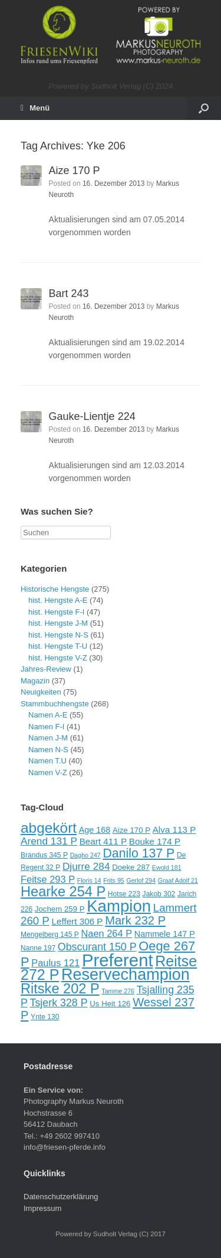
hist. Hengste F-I (56, 612)
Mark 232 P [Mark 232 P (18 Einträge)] (135, 920)
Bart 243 (69, 293)
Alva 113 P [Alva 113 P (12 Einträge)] (174, 830)
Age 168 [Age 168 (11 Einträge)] (95, 830)
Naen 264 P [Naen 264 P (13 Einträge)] (106, 933)
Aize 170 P (74, 170)
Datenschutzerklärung (61, 1196)
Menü (35, 108)
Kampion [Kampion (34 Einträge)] (119, 906)
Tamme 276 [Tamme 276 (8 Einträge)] (117, 991)
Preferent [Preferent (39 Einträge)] (117, 960)
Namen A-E (47, 714)
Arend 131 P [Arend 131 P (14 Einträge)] (49, 841)
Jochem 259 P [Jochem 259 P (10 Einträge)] (60, 909)
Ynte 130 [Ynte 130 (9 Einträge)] (45, 1017)
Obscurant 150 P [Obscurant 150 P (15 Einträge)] (97, 947)
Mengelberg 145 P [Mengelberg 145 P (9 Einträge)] (50, 934)
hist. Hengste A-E (57, 600)
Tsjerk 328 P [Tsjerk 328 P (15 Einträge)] (59, 1003)
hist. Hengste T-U (57, 646)
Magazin (35, 680)
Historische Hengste (55, 589)
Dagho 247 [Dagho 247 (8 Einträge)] (85, 855)
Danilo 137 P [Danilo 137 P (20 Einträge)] (138, 853)
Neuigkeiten (41, 692)
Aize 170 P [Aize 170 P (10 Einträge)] (131, 830)
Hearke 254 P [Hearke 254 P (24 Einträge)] (63, 891)
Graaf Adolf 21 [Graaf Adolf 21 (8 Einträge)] (178, 880)
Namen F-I (46, 726)
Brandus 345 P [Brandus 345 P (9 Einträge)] (44, 855)
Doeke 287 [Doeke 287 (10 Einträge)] (131, 867)
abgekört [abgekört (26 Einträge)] (49, 828)
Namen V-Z (47, 772)
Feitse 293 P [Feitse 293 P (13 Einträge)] (48, 879)
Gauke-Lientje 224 (92, 416)
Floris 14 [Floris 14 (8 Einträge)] (89, 880)
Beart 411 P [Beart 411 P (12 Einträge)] (103, 841)
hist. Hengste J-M (58, 623)
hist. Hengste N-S (58, 634)
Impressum (42, 1208)
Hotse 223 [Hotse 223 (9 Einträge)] (124, 894)
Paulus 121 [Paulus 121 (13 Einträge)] (55, 962)
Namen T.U (47, 760)
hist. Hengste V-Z (57, 657)
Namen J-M (48, 737)
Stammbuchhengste (55, 703)
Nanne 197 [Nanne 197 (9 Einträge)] (38, 948)
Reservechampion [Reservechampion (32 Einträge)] (125, 974)
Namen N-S (48, 749)
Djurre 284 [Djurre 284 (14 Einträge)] (86, 866)
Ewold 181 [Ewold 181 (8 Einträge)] (167, 867)
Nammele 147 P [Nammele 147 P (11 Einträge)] (164, 934)
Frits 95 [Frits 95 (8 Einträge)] (113, 880)
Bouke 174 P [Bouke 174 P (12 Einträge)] (154, 841)
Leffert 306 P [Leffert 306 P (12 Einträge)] (77, 921)
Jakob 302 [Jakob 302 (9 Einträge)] (159, 894)
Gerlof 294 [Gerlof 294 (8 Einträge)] (141, 880)
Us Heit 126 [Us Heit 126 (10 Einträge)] (110, 1003)
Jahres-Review (46, 669)
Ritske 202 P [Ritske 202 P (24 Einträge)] (60, 988)
